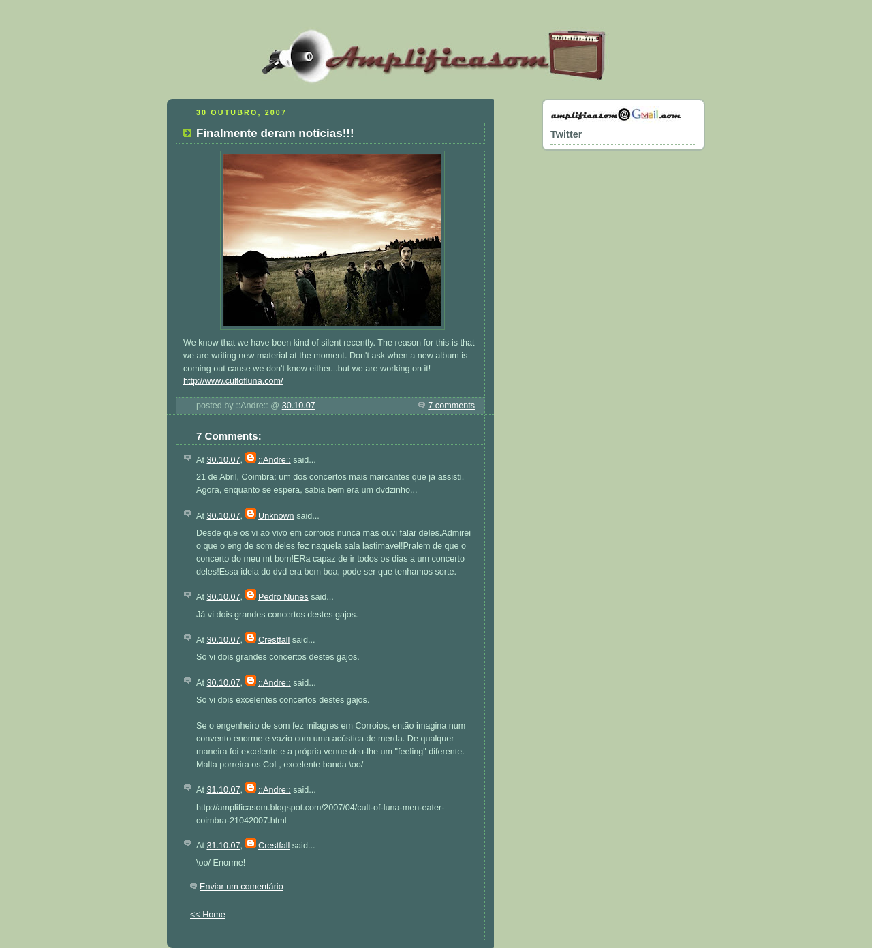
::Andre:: (274, 460)
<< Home (207, 914)
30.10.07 (298, 405)
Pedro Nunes (283, 597)
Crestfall (274, 640)
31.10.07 (223, 790)
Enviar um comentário (241, 886)
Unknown (276, 516)
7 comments (451, 405)
